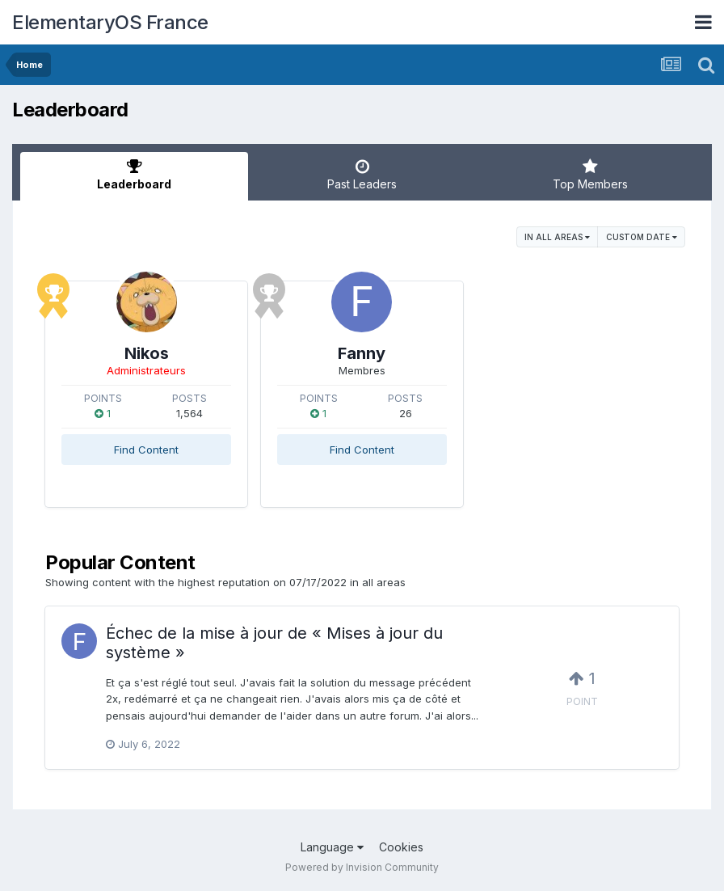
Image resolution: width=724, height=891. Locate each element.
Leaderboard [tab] (134, 174)
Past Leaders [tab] (362, 174)
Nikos (146, 353)
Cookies (401, 847)
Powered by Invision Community (362, 867)
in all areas (557, 237)
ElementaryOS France (110, 22)
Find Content (146, 449)
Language (332, 847)
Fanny (361, 353)
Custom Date (641, 237)
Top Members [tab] (590, 174)
